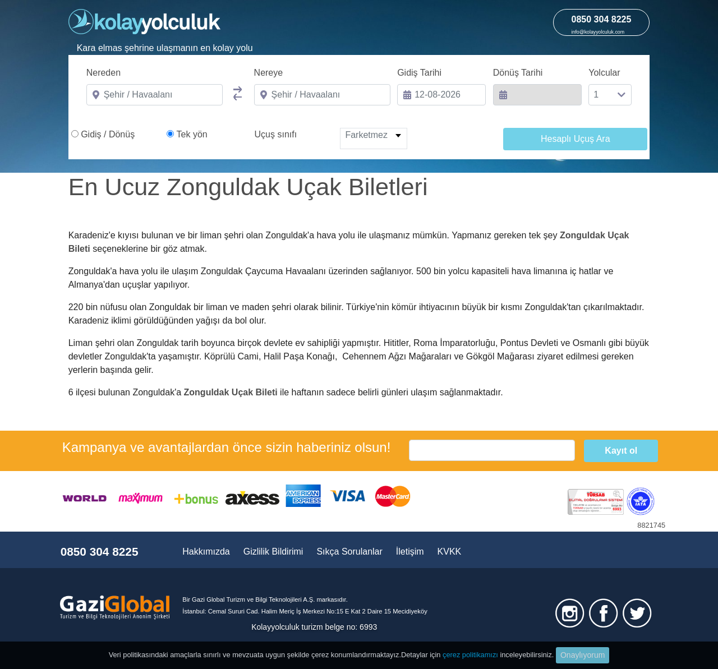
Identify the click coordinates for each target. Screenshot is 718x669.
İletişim (410, 551)
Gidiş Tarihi (419, 72)
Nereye (268, 72)
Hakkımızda (205, 551)
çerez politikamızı (470, 654)
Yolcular (604, 72)
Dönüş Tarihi (518, 72)
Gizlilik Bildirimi (273, 551)
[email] (492, 450)
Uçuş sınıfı (276, 134)
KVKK (450, 551)
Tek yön (192, 134)
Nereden (103, 72)
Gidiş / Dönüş (108, 134)
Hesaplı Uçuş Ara (575, 139)
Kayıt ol (621, 450)
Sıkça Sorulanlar (349, 551)
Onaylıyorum (582, 654)
